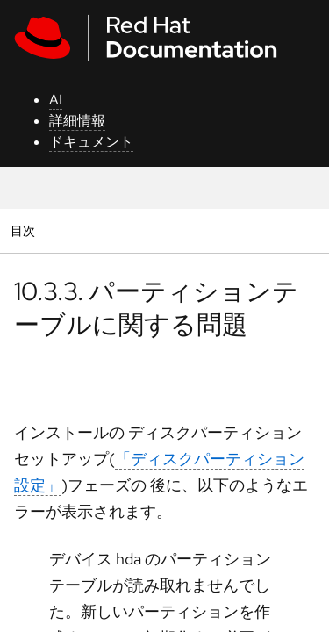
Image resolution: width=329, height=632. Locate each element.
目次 (25, 230)
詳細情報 (77, 120)
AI (55, 99)
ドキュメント (91, 142)
